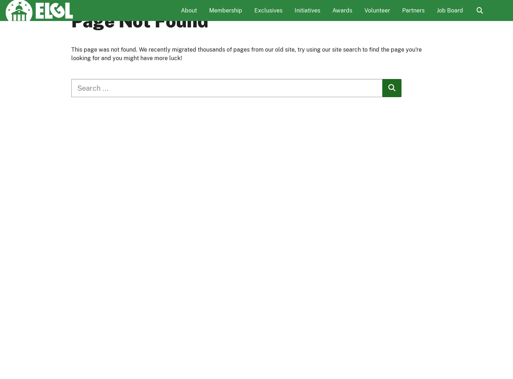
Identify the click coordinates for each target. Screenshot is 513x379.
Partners (413, 16)
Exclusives (268, 16)
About (189, 16)
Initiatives (307, 16)
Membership (225, 16)
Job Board (450, 16)
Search (479, 17)
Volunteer (377, 16)
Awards (342, 16)
